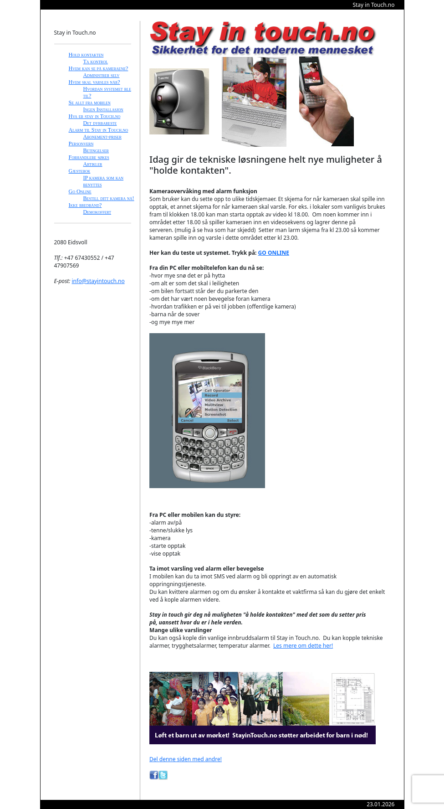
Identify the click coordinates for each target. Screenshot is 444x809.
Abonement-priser (102, 137)
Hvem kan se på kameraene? (98, 68)
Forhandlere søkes (89, 157)
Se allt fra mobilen (90, 102)
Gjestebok (80, 171)
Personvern (81, 143)
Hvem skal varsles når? (94, 82)
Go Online (80, 191)
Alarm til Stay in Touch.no (98, 130)
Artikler (92, 164)
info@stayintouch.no (98, 281)
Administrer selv (101, 75)
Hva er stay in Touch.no (95, 116)
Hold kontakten (86, 55)
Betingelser (96, 150)
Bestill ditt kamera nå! (108, 198)
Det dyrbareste (100, 123)
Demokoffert (97, 212)
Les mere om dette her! (303, 645)
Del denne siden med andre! (185, 759)
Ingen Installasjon (103, 109)
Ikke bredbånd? (85, 205)
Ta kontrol (95, 61)
